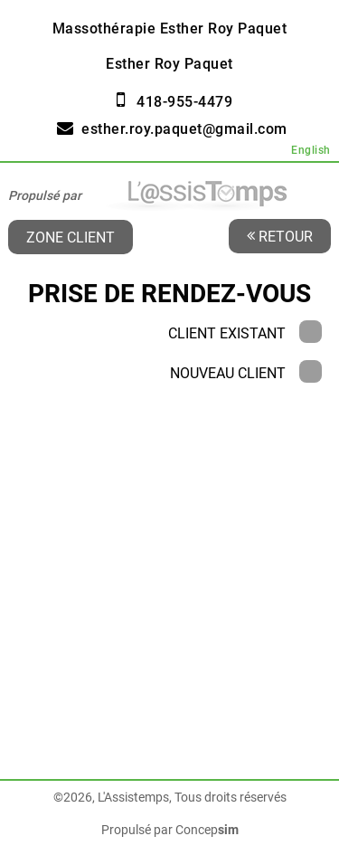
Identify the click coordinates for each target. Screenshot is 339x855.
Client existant (245, 333)
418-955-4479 (184, 101)
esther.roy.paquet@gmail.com (184, 129)
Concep (207, 829)
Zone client (70, 236)
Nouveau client (246, 373)
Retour (280, 235)
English (311, 150)
